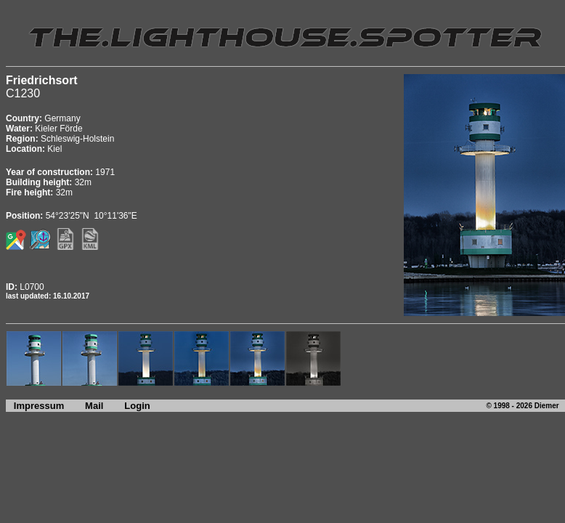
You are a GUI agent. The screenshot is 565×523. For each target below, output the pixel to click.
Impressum (35, 405)
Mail (94, 405)
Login (137, 405)
